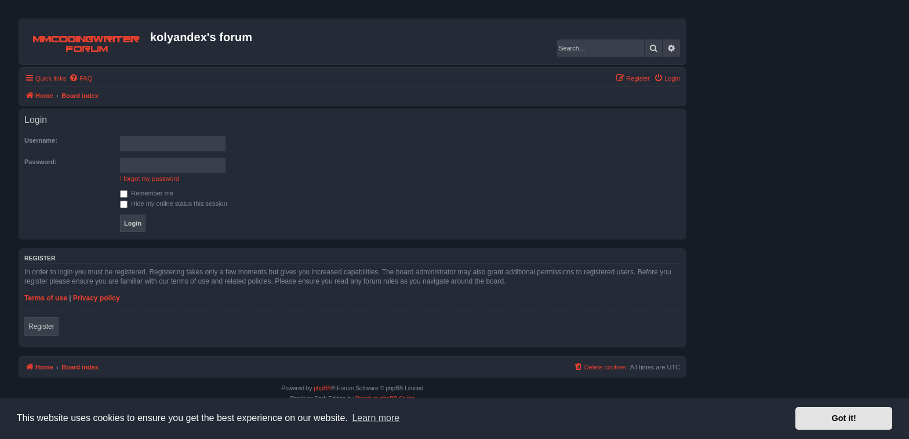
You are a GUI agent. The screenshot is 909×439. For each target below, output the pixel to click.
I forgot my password (149, 178)
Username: (40, 140)
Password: (40, 161)
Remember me (146, 193)
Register (41, 326)
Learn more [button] (375, 418)
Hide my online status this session (173, 203)
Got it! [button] (844, 418)
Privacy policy (96, 298)
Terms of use (45, 298)
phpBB (322, 388)
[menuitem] (80, 78)
